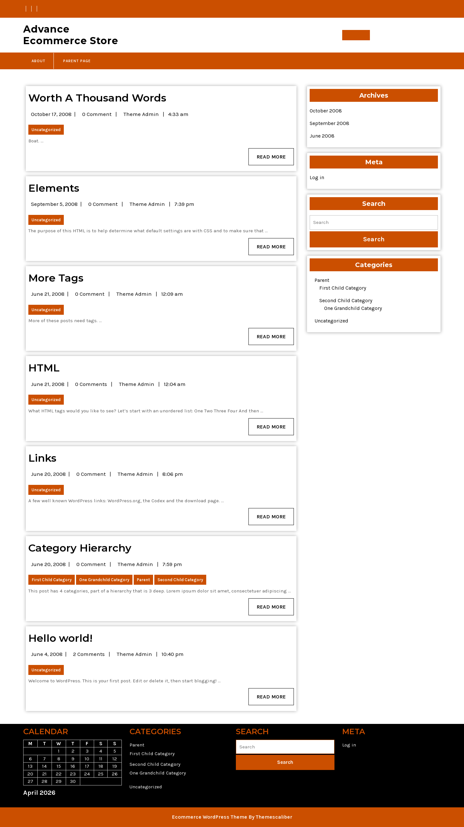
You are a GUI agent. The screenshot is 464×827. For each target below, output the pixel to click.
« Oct (29, 804)
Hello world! (60, 638)
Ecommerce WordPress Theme (209, 817)
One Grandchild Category (104, 579)
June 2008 (322, 136)
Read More (275, 159)
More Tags (55, 278)
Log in (317, 177)
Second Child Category (180, 579)
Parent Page (77, 61)
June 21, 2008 (47, 294)
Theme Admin (141, 114)
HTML (44, 367)
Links (42, 458)
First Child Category (52, 579)
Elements (53, 188)
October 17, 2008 (51, 114)
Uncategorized (46, 129)
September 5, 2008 (54, 204)
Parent (143, 579)
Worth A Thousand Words (97, 97)
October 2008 (326, 111)
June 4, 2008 (47, 654)
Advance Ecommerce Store (70, 35)
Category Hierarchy (79, 548)
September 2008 (329, 123)
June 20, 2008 (48, 474)
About (38, 61)
